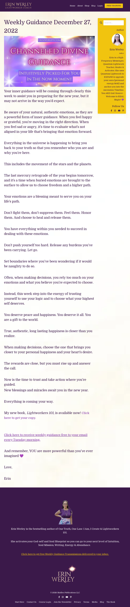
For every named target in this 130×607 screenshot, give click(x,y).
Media (94, 602)
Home (72, 6)
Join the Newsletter (63, 602)
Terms (86, 602)
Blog (93, 6)
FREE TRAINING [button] (114, 6)
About (80, 6)
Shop (87, 6)
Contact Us (31, 602)
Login (100, 6)
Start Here (19, 602)
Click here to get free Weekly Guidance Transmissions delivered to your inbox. (65, 553)
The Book (111, 602)
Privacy (77, 602)
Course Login (45, 602)
